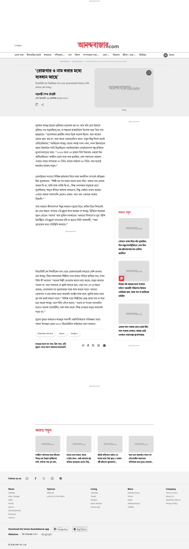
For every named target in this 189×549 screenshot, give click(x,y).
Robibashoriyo (134, 503)
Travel (93, 496)
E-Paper (18, 45)
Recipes (94, 500)
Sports (11, 507)
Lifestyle (94, 492)
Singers (74, 333)
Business (12, 514)
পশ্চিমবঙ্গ (59, 55)
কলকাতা (47, 55)
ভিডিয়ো (142, 55)
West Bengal (13, 496)
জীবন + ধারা (129, 55)
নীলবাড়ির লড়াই (34, 55)
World (10, 503)
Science (11, 517)
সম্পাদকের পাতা (91, 55)
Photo (130, 496)
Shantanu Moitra (45, 333)
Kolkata (11, 492)
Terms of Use (171, 492)
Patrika (131, 507)
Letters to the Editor (56, 496)
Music (61, 333)
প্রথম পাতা (19, 55)
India (10, 500)
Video (130, 500)
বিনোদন (116, 55)
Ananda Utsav (134, 492)
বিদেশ (77, 55)
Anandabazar (65, 61)
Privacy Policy (171, 503)
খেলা (106, 55)
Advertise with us (173, 500)
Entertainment (77, 61)
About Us (170, 496)
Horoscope (95, 507)
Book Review (96, 503)
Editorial (50, 492)
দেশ (70, 55)
